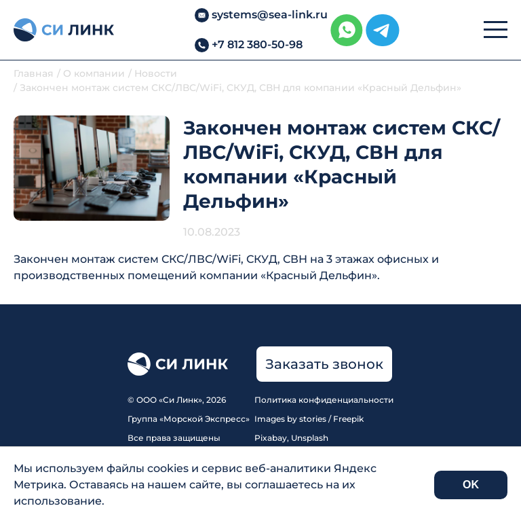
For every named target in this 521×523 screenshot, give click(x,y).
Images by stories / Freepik (309, 419)
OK (471, 484)
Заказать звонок (324, 364)
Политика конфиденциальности (323, 400)
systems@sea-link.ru (270, 14)
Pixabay (270, 438)
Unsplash (309, 438)
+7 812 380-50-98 (257, 44)
